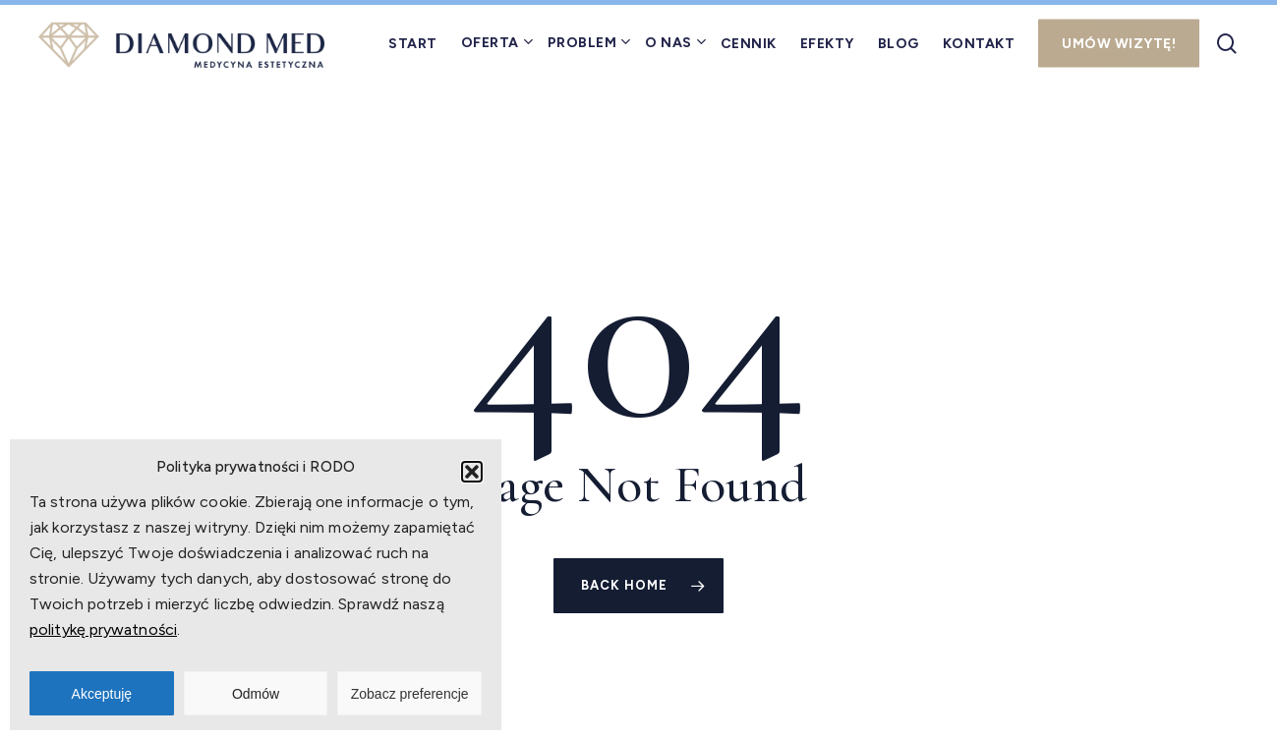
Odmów (255, 694)
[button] (472, 472)
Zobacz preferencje (410, 694)
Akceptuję (102, 694)
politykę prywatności (103, 629)
